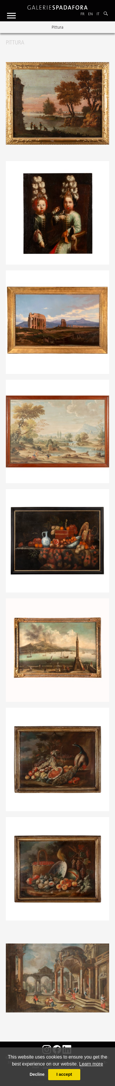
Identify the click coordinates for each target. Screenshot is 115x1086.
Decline (36, 1074)
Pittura (57, 27)
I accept (64, 1074)
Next (105, 27)
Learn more (91, 1063)
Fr (82, 14)
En (90, 14)
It (98, 14)
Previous (9, 27)
